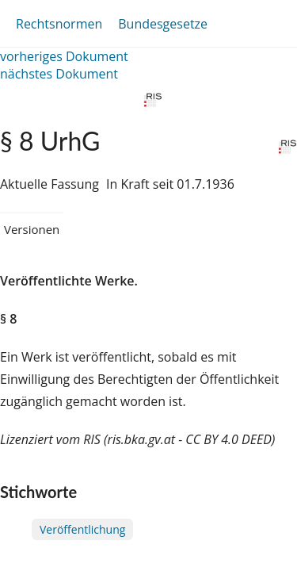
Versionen (31, 229)
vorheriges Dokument (64, 56)
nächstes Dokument (59, 73)
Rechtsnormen (59, 24)
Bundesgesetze (163, 24)
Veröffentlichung (82, 529)
